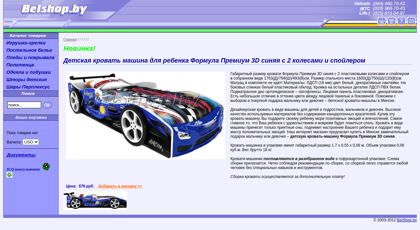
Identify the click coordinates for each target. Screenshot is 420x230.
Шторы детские (26, 79)
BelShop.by (407, 220)
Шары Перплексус (28, 86)
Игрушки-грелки (26, 42)
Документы (21, 154)
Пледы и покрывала (30, 57)
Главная (70, 39)
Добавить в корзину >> (120, 186)
